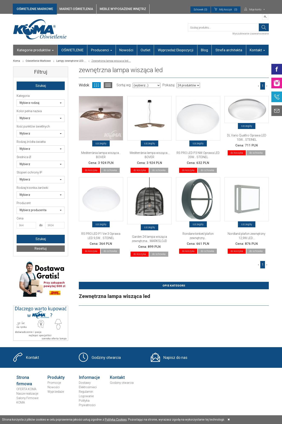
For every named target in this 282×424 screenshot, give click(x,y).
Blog (204, 50)
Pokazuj (168, 85)
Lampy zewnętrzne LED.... (71, 60)
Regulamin (86, 391)
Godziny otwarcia (106, 357)
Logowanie (86, 396)
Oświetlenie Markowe (38, 60)
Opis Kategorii (174, 285)
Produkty (56, 377)
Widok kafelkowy (96, 85)
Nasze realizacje (27, 393)
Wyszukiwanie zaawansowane (250, 33)
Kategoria (23, 95)
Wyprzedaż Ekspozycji (175, 50)
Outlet (145, 50)
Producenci (101, 50)
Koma (16, 60)
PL (265, 16)
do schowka (110, 170)
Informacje (89, 377)
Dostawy (85, 382)
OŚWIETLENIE (72, 50)
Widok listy (108, 85)
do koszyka (91, 170)
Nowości (126, 50)
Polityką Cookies (116, 419)
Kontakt (257, 50)
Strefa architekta (228, 50)
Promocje (54, 382)
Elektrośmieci (88, 387)
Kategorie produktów (35, 50)
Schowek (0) (200, 9)
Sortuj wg (124, 85)
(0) (225, 9)
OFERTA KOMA (26, 389)
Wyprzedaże (55, 391)
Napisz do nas (175, 357)
